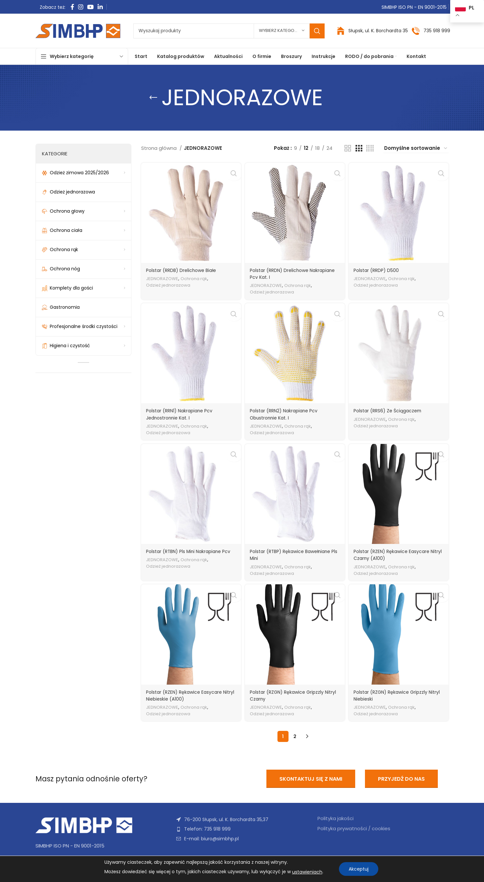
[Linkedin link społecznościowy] (100, 7)
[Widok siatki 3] (359, 148)
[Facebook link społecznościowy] (72, 7)
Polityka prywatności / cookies (353, 828)
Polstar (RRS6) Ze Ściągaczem (392, 409)
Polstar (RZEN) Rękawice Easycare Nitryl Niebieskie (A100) (186, 696)
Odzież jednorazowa (170, 283)
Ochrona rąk (197, 277)
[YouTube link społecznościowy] (90, 7)
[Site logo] (77, 30)
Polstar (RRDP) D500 (379, 268)
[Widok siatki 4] (370, 148)
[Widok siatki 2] (347, 148)
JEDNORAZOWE (163, 277)
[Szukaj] (229, 30)
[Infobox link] (430, 31)
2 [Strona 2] (294, 736)
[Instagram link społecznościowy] (80, 7)
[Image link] (84, 825)
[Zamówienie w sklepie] (416, 148)
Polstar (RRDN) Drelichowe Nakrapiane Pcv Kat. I (282, 271)
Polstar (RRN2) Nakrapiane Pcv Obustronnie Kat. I (287, 413)
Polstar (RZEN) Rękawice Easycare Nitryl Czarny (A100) (395, 554)
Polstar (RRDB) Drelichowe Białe (184, 268)
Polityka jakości (335, 818)
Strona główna (159, 148)
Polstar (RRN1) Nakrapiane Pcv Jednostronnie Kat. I (182, 413)
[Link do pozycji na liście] (241, 828)
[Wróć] (153, 97)
